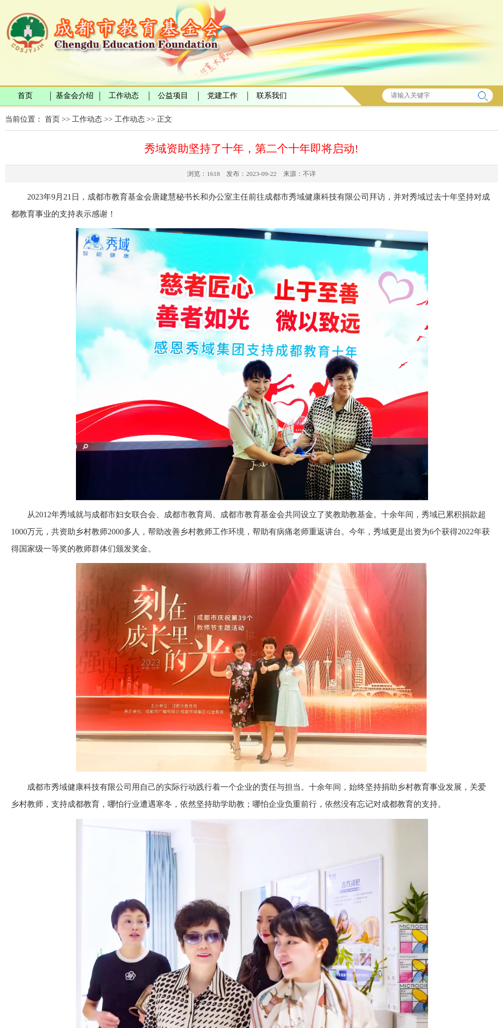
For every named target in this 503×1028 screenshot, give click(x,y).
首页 (25, 95)
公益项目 (173, 95)
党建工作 (222, 95)
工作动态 (124, 95)
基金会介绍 (75, 95)
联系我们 (272, 95)
